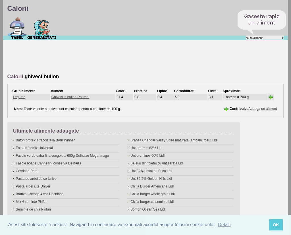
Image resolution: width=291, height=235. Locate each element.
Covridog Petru (27, 171)
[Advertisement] (110, 57)
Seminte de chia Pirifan (33, 209)
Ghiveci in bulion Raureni (70, 97)
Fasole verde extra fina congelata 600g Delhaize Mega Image (62, 156)
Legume (19, 97)
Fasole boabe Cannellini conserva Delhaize (49, 163)
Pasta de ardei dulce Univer (37, 179)
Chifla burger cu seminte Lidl (152, 202)
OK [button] (276, 224)
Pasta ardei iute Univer (33, 186)
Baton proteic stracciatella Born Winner (45, 140)
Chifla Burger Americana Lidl (152, 186)
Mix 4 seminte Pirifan (31, 202)
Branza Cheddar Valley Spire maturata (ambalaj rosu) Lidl (174, 140)
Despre (42, 28)
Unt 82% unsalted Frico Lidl (151, 171)
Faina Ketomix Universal (34, 148)
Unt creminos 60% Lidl (147, 156)
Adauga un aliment (262, 109)
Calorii (17, 28)
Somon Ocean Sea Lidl (147, 209)
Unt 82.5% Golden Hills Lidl (151, 179)
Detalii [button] (224, 224)
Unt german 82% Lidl (146, 148)
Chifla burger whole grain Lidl (152, 194)
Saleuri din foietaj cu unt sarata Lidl (157, 163)
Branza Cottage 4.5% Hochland (40, 194)
